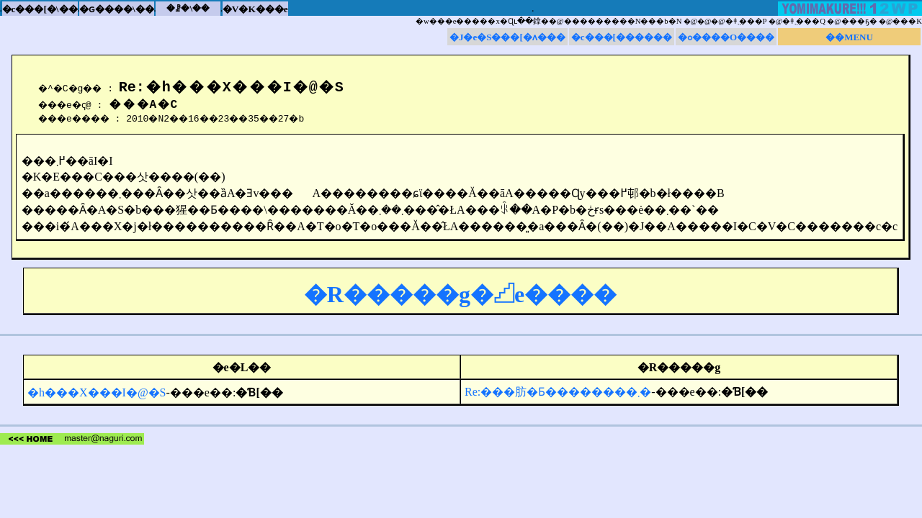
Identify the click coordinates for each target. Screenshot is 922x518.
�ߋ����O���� (726, 37)
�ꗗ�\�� (188, 8)
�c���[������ (621, 37)
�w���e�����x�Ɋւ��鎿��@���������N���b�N (548, 21)
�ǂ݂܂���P (746, 21)
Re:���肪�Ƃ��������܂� (558, 392)
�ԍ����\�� (116, 9)
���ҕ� (859, 21)
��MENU (849, 37)
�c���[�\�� (40, 9)
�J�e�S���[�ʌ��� (507, 37)
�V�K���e (255, 9)
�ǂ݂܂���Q (803, 21)
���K (907, 21)
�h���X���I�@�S (96, 392)
